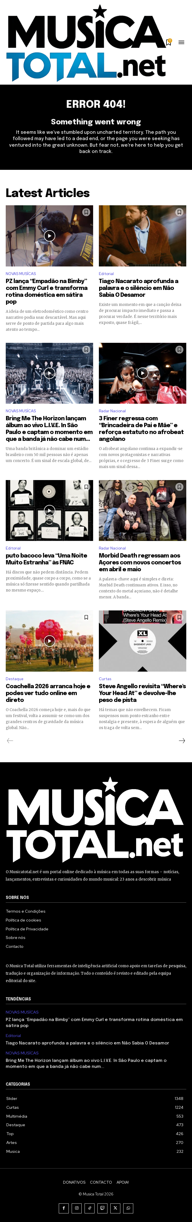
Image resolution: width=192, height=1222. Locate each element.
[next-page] (181, 741)
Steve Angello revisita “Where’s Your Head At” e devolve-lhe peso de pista (142, 693)
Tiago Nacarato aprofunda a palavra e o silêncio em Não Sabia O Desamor (138, 288)
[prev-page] (10, 741)
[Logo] (86, 43)
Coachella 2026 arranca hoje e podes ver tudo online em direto (48, 693)
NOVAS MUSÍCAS (21, 273)
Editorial (106, 273)
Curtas (105, 678)
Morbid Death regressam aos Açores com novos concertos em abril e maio (140, 563)
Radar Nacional (112, 411)
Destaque (14, 678)
